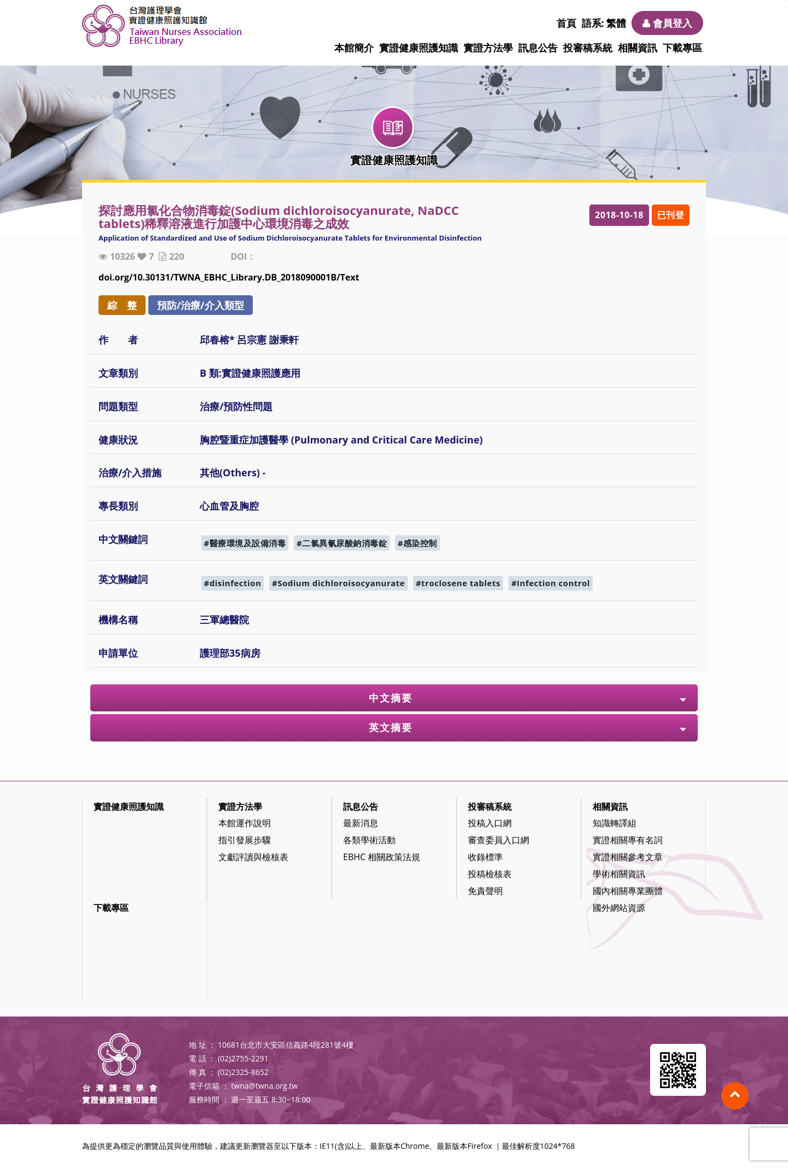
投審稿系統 (587, 47)
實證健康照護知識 (418, 47)
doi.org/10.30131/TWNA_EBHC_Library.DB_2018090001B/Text (229, 277)
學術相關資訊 (619, 874)
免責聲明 (485, 891)
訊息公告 (538, 47)
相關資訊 (637, 47)
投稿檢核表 (490, 874)
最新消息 (360, 823)
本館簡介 (354, 47)
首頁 (566, 23)
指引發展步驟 (244, 840)
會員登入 (667, 23)
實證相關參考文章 (628, 857)
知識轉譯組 (614, 823)
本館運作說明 (244, 823)
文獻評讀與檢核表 (253, 857)
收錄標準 (485, 857)
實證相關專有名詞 (628, 840)
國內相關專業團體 (628, 891)
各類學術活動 (369, 840)
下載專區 (682, 47)
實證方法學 (488, 47)
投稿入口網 (490, 823)
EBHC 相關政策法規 (381, 857)
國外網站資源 (619, 908)
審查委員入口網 (498, 840)
